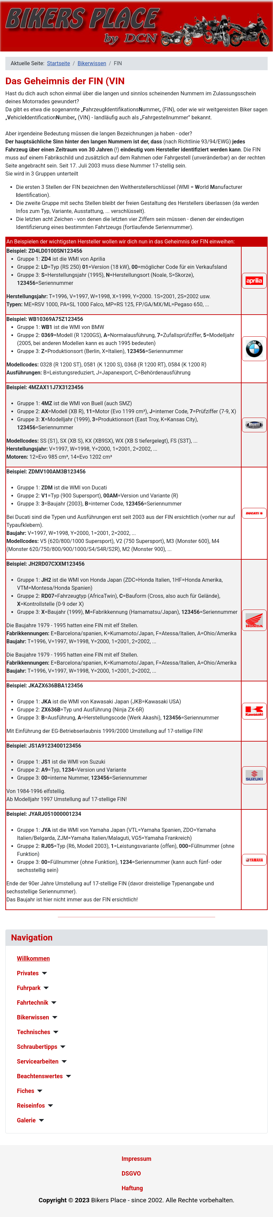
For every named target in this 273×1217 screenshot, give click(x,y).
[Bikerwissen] (53, 1017)
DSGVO (131, 1173)
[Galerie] (40, 1120)
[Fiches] (38, 1091)
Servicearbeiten (37, 1061)
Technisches (33, 1032)
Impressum (136, 1158)
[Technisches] (54, 1032)
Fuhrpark (29, 988)
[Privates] (43, 973)
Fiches (25, 1091)
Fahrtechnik (32, 1002)
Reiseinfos (31, 1105)
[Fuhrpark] (44, 988)
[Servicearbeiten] (62, 1061)
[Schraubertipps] (61, 1046)
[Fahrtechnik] (52, 1002)
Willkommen (33, 958)
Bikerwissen (33, 1017)
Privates (28, 973)
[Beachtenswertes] (67, 1076)
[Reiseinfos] (49, 1105)
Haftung (132, 1188)
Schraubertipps (37, 1046)
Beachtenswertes (40, 1076)
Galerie (26, 1120)
